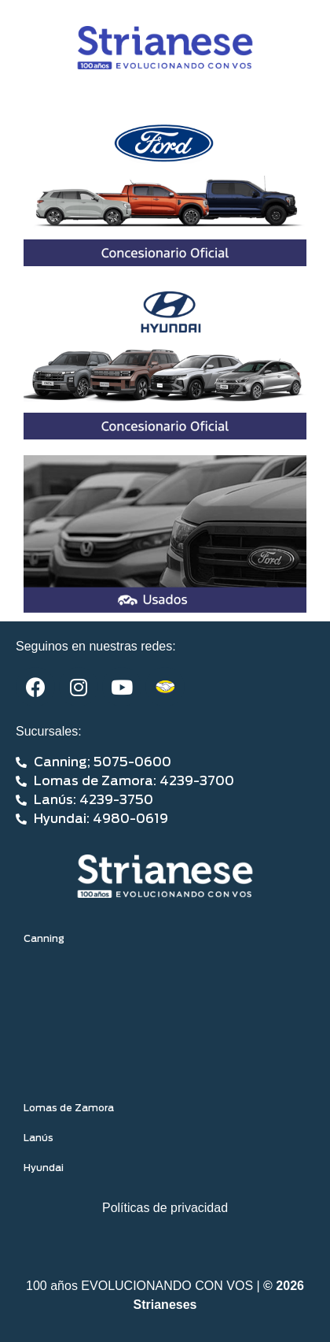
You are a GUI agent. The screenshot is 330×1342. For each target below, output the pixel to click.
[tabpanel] (165, 1023)
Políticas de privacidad (165, 1207)
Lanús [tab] (38, 1138)
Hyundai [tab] (44, 1167)
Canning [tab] (44, 938)
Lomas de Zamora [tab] (69, 1108)
